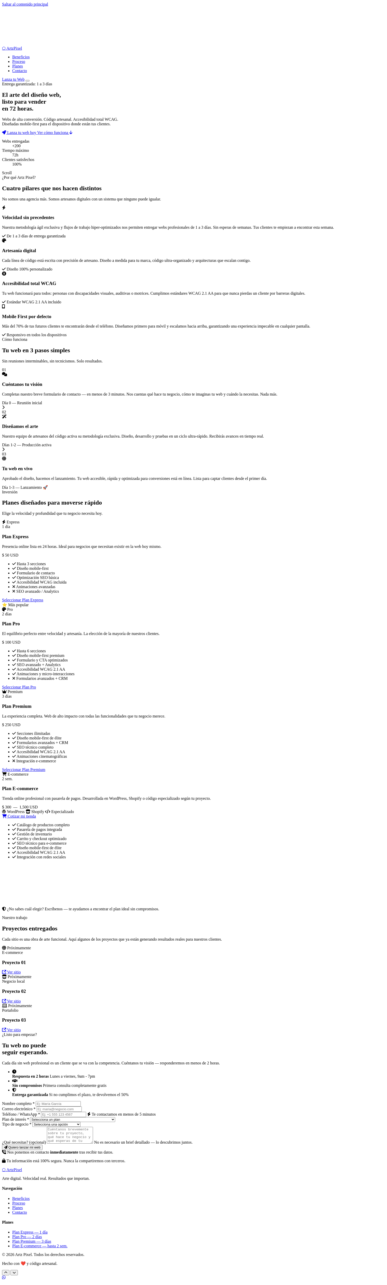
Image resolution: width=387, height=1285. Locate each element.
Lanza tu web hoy (19, 132)
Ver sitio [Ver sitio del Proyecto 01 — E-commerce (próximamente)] (11, 972)
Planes (17, 66)
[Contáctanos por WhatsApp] (4, 1280)
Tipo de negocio (16, 1124)
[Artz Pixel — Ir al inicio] (12, 48)
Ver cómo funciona (54, 132)
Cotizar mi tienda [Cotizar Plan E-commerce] (19, 816)
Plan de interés (15, 1119)
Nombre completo (18, 1103)
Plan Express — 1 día (30, 1235)
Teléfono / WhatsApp (21, 1114)
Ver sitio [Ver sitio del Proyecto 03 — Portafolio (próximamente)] (11, 1030)
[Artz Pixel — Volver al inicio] (12, 1173)
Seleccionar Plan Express (22, 600)
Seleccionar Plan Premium (23, 769)
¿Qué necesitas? (24, 1145)
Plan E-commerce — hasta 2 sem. (40, 1249)
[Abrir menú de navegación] (27, 81)
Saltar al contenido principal (25, 4)
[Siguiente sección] (14, 1275)
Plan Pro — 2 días (27, 1240)
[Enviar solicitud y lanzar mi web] (22, 1150)
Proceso (18, 61)
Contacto (19, 71)
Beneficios (21, 57)
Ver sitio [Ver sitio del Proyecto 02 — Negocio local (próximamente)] (11, 1001)
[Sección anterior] (5, 1275)
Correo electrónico (19, 1109)
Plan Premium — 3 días (31, 1244)
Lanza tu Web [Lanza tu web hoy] (13, 79)
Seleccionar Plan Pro (19, 687)
